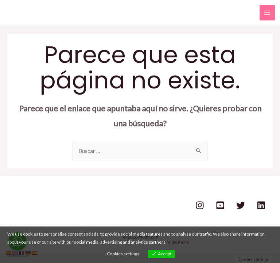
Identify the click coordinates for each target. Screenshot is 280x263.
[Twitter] (240, 205)
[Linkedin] (261, 205)
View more (178, 242)
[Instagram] (199, 205)
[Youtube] (220, 205)
